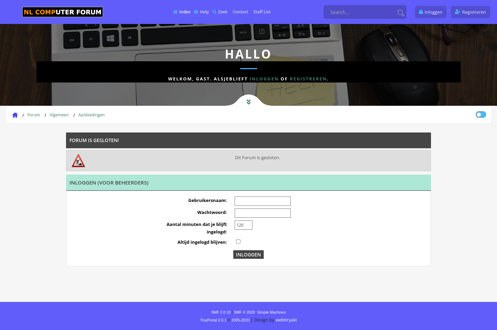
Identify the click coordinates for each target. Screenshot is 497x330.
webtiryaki (286, 320)
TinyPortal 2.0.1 (213, 320)
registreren (308, 79)
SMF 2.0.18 (221, 312)
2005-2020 (240, 320)
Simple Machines (271, 312)
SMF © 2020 (244, 312)
